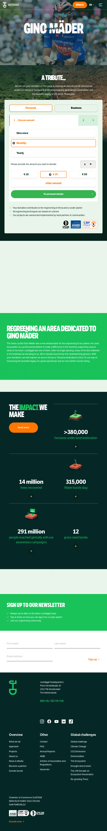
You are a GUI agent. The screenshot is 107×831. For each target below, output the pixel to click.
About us (13, 756)
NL (47, 700)
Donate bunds (16, 771)
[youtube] (56, 721)
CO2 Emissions (78, 751)
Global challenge (79, 741)
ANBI (42, 756)
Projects (13, 751)
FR (57, 700)
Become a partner (18, 766)
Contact (43, 741)
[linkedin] (64, 721)
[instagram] (42, 721)
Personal (30, 108)
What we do (15, 741)
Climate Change (78, 746)
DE (52, 700)
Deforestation (77, 756)
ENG (42, 700)
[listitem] (53, 353)
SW (62, 700)
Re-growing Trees (79, 779)
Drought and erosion (81, 766)
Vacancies (45, 769)
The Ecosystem (78, 761)
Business (76, 108)
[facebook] (49, 721)
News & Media (16, 761)
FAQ (42, 746)
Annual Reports (47, 751)
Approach (14, 746)
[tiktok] (71, 721)
